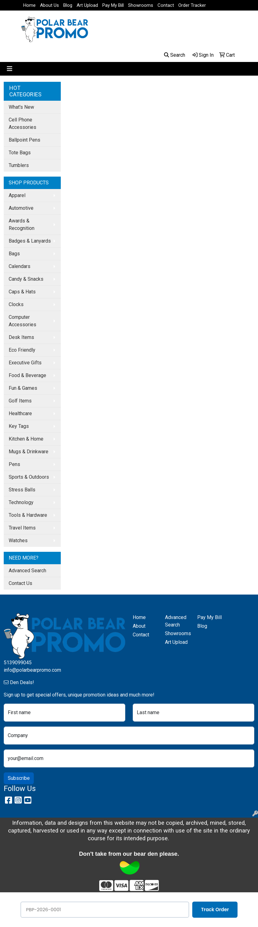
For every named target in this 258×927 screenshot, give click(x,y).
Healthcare (20, 413)
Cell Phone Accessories (22, 123)
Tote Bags (20, 153)
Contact (166, 5)
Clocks (16, 304)
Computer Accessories (22, 320)
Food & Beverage (27, 375)
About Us (49, 5)
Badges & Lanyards (30, 241)
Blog (67, 5)
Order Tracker (192, 5)
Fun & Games (23, 388)
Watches (18, 540)
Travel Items (22, 528)
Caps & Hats (22, 292)
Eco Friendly (22, 350)
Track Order (215, 909)
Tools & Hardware (28, 515)
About (139, 626)
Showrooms (140, 5)
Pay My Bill (113, 5)
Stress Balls (22, 490)
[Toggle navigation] (9, 68)
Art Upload (87, 5)
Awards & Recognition (21, 224)
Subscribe (19, 778)
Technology (21, 502)
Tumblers (19, 165)
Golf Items (20, 401)
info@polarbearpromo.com (32, 670)
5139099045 (18, 663)
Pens (14, 464)
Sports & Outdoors (29, 477)
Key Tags (19, 426)
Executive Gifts (25, 363)
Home (29, 5)
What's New (21, 107)
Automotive (21, 208)
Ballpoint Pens (24, 140)
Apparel (17, 195)
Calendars (19, 266)
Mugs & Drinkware (28, 452)
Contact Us (20, 583)
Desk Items (21, 337)
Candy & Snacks (26, 279)
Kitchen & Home (26, 439)
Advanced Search (27, 570)
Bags (14, 254)
